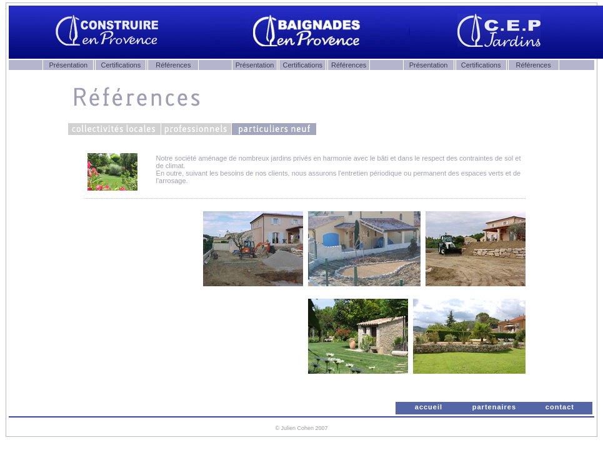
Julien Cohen (297, 428)
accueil (428, 407)
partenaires (494, 407)
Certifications (121, 65)
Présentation (68, 65)
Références (173, 65)
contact (560, 407)
